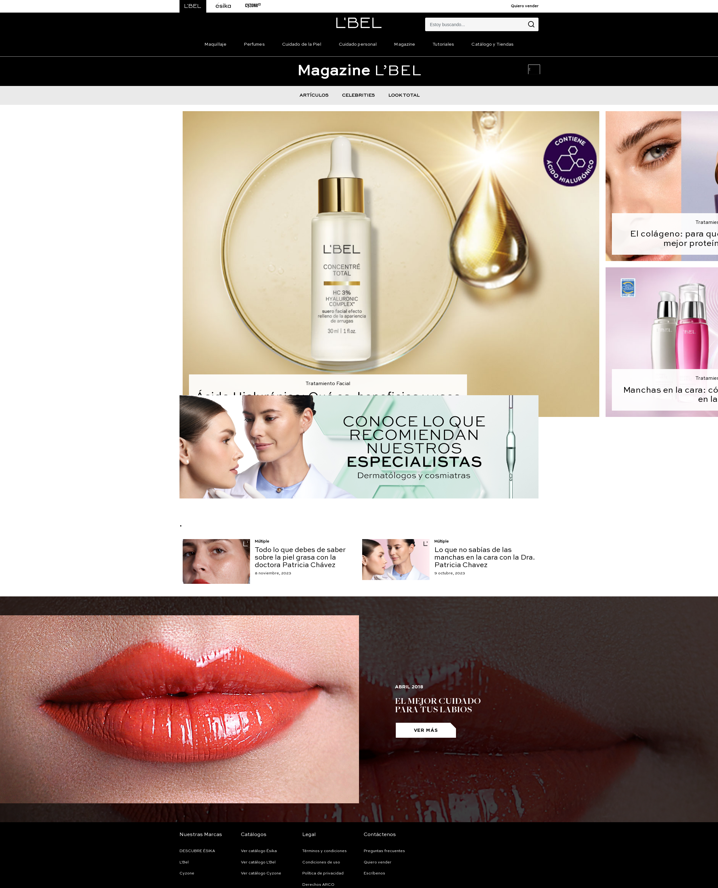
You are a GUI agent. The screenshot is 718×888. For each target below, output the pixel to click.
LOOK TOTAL (403, 95)
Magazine (404, 44)
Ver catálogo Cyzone (261, 873)
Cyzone (187, 873)
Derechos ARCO (318, 885)
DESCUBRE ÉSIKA (197, 851)
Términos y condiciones (324, 851)
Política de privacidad (323, 873)
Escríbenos (374, 873)
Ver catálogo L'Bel (258, 862)
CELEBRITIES (358, 95)
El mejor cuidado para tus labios (438, 705)
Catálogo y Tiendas (492, 44)
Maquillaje (215, 44)
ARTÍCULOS (313, 95)
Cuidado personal (358, 44)
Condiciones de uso (321, 862)
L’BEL (359, 71)
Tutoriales (443, 44)
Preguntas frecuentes (384, 851)
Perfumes (254, 44)
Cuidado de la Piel (302, 44)
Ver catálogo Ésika (259, 851)
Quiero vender (524, 6)
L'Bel (184, 862)
